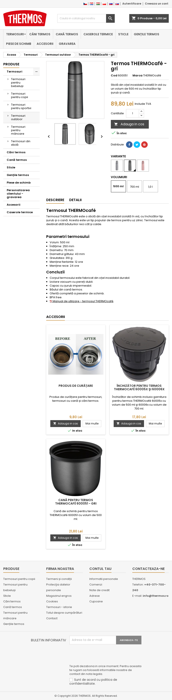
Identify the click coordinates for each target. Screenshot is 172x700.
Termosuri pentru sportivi (21, 106)
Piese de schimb (18, 44)
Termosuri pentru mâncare (18, 130)
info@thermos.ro (156, 596)
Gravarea (67, 44)
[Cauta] (86, 18)
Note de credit (99, 590)
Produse (11, 64)
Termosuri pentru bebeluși (18, 82)
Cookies (52, 601)
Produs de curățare (76, 386)
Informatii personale (103, 579)
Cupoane (96, 601)
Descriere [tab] (55, 199)
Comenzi (95, 584)
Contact (51, 618)
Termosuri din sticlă (20, 143)
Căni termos (39, 34)
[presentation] (102, 655)
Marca (138, 75)
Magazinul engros (59, 596)
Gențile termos (146, 34)
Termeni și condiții (59, 579)
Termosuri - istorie (59, 607)
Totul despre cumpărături (64, 613)
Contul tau (100, 568)
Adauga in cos (129, 124)
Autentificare (131, 3)
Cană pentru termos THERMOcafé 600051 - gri (76, 502)
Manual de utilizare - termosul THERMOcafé (81, 301)
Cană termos (67, 34)
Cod (114, 75)
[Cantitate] (132, 113)
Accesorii (45, 44)
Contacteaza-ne (148, 568)
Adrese (94, 596)
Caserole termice (98, 34)
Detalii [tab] (75, 199)
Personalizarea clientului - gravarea (18, 193)
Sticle (123, 34)
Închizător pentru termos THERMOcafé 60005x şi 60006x (139, 387)
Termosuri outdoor (18, 117)
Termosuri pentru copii (19, 95)
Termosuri (15, 34)
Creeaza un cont (156, 3)
